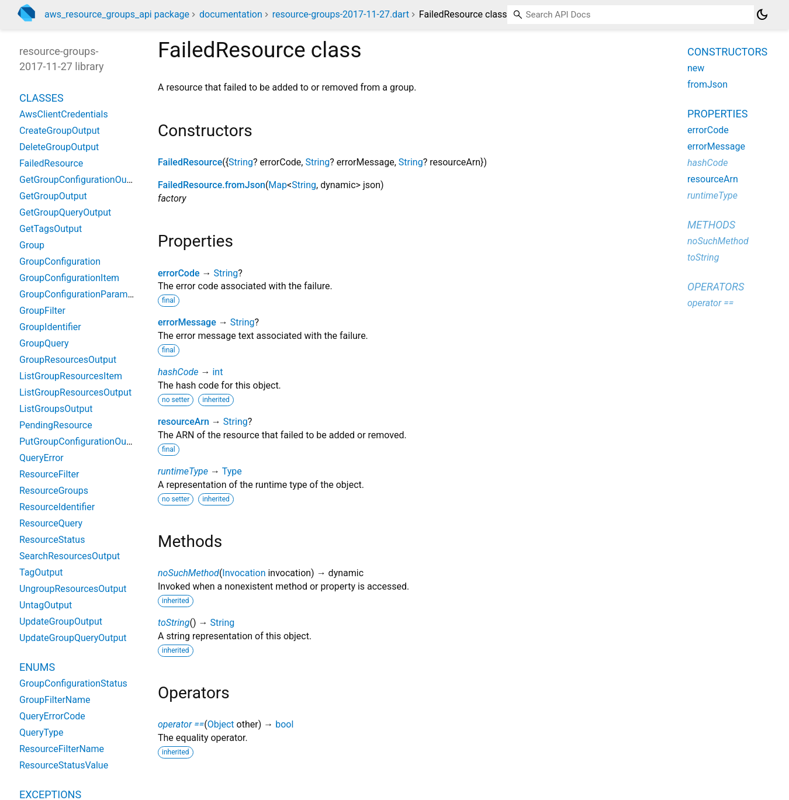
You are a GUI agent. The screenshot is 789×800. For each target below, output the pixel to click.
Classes (41, 98)
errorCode (179, 273)
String (241, 162)
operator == (181, 724)
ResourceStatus (52, 539)
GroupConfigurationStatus (73, 683)
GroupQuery (44, 343)
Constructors (727, 52)
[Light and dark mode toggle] (762, 14)
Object (220, 724)
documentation (230, 14)
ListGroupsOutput (55, 408)
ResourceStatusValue (63, 765)
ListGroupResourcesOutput (75, 392)
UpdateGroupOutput (60, 621)
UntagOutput (45, 605)
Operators (715, 286)
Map (277, 185)
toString (173, 622)
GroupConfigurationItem (69, 277)
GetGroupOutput (53, 196)
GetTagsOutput (50, 228)
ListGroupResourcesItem (70, 376)
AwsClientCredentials (63, 114)
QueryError (41, 457)
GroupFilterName (55, 699)
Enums (37, 667)
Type (232, 471)
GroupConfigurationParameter (81, 294)
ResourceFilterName (61, 748)
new (695, 68)
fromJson (707, 84)
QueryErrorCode (52, 716)
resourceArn (183, 421)
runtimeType (183, 471)
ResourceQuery (50, 523)
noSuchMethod (188, 573)
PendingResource (55, 425)
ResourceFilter (49, 474)
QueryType (41, 732)
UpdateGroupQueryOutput (72, 637)
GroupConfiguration (60, 261)
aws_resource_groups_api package (116, 14)
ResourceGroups (53, 490)
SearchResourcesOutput (69, 556)
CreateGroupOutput (59, 130)
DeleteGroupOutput (59, 147)
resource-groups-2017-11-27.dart (340, 14)
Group (31, 245)
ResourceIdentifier (57, 506)
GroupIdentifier (50, 327)
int (217, 372)
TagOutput (41, 572)
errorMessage (187, 322)
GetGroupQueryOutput (65, 212)
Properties (717, 114)
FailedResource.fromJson (211, 185)
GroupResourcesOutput (67, 359)
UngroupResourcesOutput (72, 588)
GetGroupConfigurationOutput (81, 179)
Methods (711, 225)
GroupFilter (42, 310)
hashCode (178, 372)
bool (284, 724)
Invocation (243, 573)
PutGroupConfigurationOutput (81, 441)
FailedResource (190, 162)
